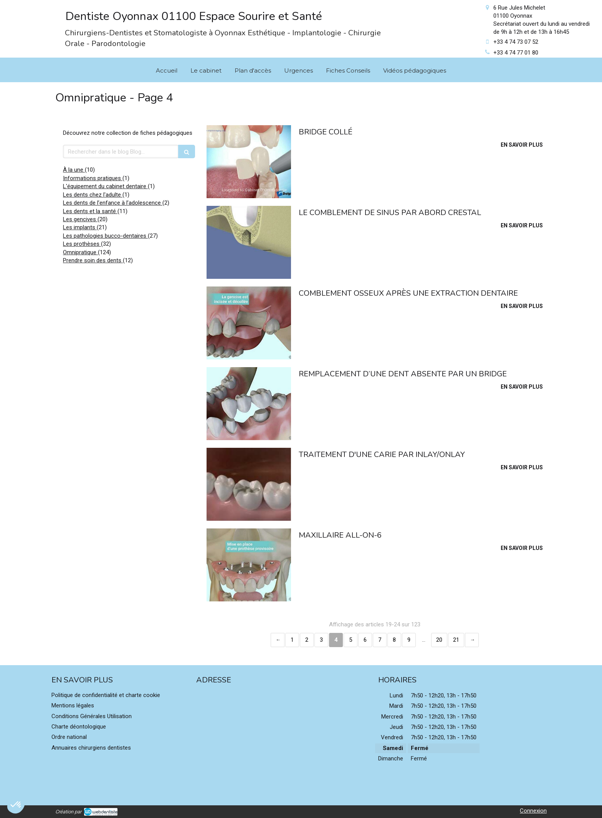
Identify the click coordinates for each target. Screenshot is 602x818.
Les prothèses (82, 243)
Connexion (533, 810)
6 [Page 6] (365, 639)
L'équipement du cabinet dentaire (105, 186)
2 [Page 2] (306, 639)
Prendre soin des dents (93, 260)
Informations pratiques (92, 178)
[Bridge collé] (249, 161)
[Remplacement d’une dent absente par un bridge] (249, 403)
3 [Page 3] (321, 639)
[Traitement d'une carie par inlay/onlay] (249, 484)
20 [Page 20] (439, 639)
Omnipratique (80, 252)
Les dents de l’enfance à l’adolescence (112, 202)
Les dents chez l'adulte (92, 194)
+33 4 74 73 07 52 (515, 41)
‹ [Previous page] (277, 640)
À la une (74, 169)
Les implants (80, 227)
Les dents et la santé (90, 211)
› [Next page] (472, 640)
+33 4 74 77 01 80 (515, 52)
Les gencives (80, 219)
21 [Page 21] (456, 639)
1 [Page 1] (292, 639)
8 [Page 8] (394, 639)
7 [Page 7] (379, 639)
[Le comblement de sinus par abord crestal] (249, 242)
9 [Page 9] (408, 639)
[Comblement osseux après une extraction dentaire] (249, 322)
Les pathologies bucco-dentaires (105, 235)
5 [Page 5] (350, 639)
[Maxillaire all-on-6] (249, 564)
